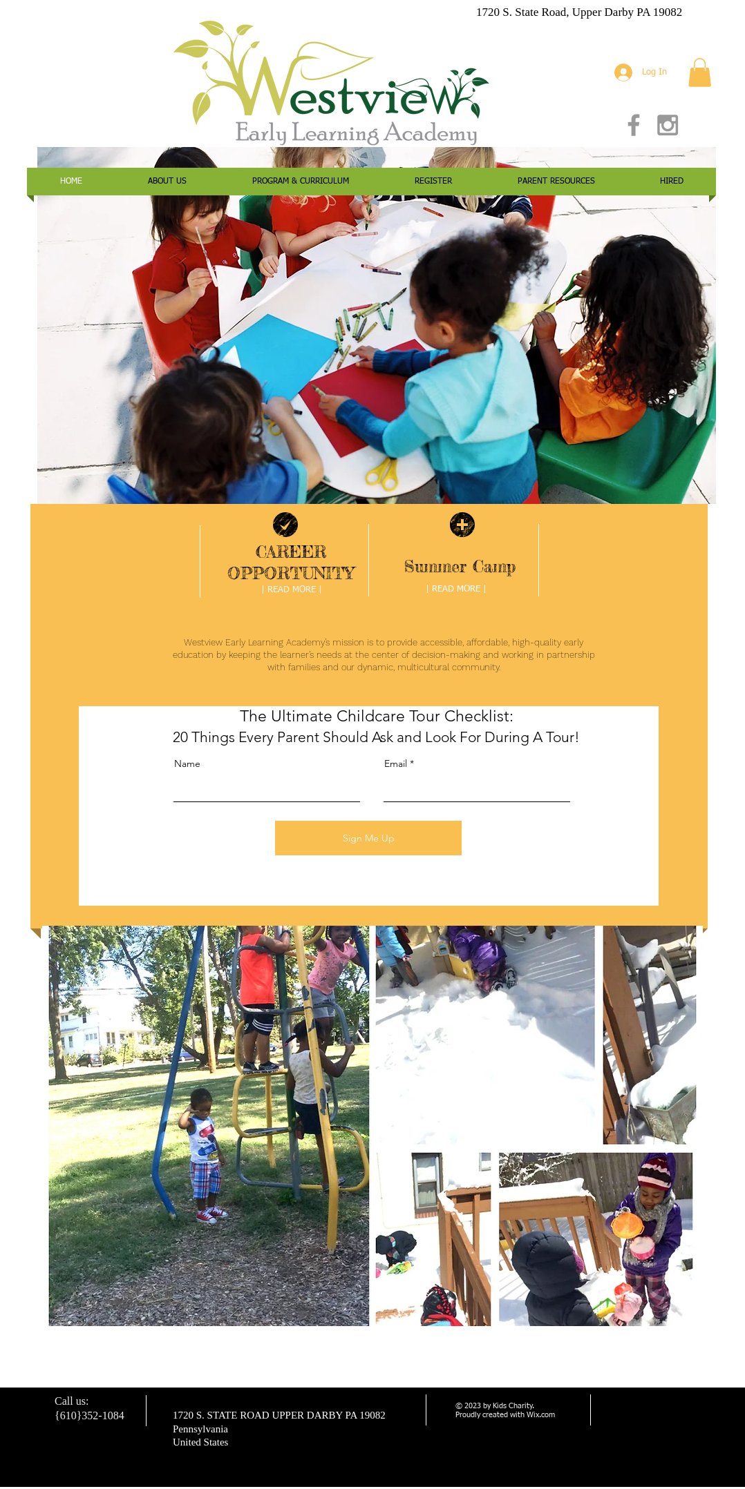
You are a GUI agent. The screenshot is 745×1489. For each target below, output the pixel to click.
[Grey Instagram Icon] (667, 124)
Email (395, 763)
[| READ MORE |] (292, 591)
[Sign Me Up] (368, 838)
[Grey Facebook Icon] (633, 124)
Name (187, 763)
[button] (700, 72)
